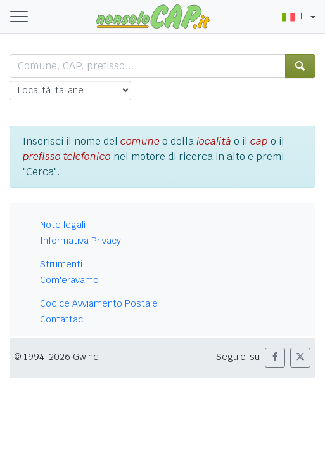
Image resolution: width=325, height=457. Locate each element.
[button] (275, 358)
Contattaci (62, 319)
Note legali (63, 224)
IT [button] (294, 16)
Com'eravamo (69, 280)
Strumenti (61, 264)
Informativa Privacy (80, 240)
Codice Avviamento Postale (99, 303)
